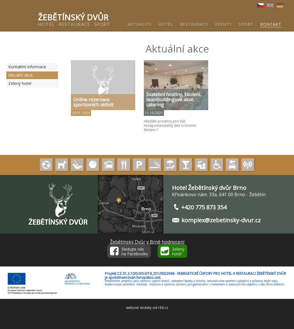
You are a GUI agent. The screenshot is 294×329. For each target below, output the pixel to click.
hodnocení (173, 242)
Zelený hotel (19, 83)
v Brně (153, 242)
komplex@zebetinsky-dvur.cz (221, 220)
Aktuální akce (20, 75)
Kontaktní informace (27, 66)
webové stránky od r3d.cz (147, 307)
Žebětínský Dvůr (127, 242)
